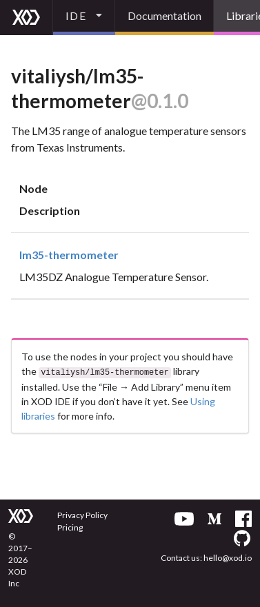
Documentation (164, 15)
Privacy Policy (82, 513)
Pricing (70, 526)
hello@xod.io (227, 556)
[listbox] (84, 17)
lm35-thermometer (69, 254)
